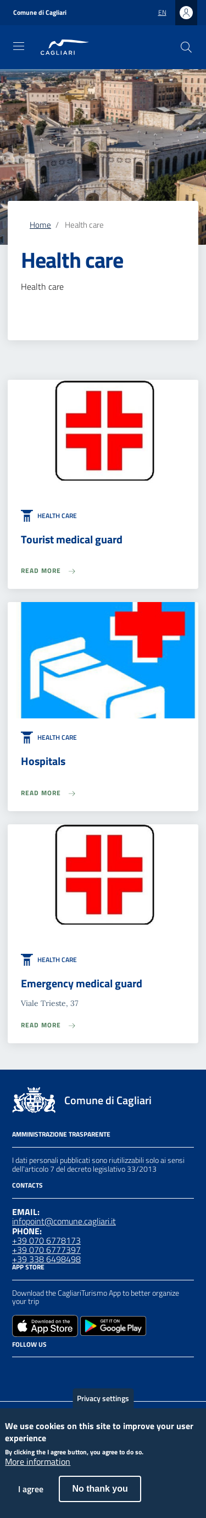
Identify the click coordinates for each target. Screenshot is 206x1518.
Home (40, 224)
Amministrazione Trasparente (61, 1134)
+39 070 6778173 (46, 1240)
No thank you (99, 1498)
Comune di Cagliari (39, 12)
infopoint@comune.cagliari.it (64, 1221)
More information (37, 1472)
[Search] (186, 47)
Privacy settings (103, 1407)
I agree (30, 1498)
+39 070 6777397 (46, 1249)
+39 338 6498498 (46, 1259)
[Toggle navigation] (18, 46)
